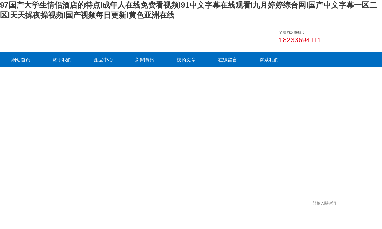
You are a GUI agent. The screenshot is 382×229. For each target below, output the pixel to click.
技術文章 (186, 59)
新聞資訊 (144, 59)
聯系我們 (269, 59)
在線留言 (227, 59)
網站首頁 (20, 59)
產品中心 (103, 59)
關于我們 (62, 59)
